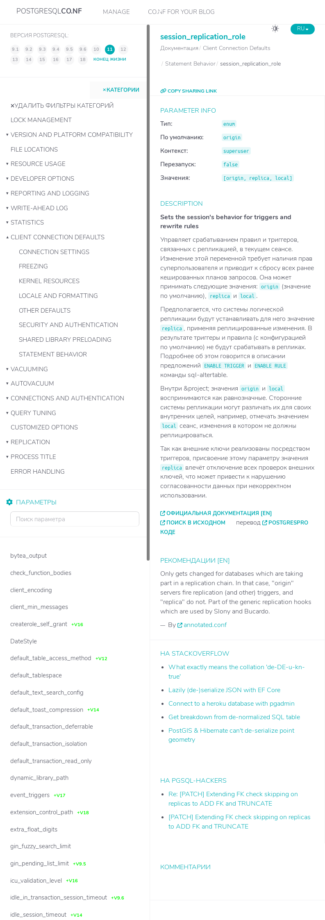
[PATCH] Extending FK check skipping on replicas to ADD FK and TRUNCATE (239, 822)
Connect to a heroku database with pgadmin (231, 703)
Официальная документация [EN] (219, 513)
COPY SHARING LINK (188, 91)
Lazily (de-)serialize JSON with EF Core (224, 690)
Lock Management (41, 120)
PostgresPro (288, 523)
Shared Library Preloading (65, 340)
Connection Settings (54, 252)
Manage (116, 12)
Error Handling (38, 472)
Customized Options (44, 427)
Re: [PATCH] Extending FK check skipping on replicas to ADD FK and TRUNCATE (233, 799)
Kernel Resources (49, 281)
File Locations (34, 149)
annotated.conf (205, 624)
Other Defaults (44, 311)
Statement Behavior (53, 354)
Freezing (33, 266)
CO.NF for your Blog (181, 12)
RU (302, 28)
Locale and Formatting (58, 296)
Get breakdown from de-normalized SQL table (234, 717)
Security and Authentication (68, 325)
